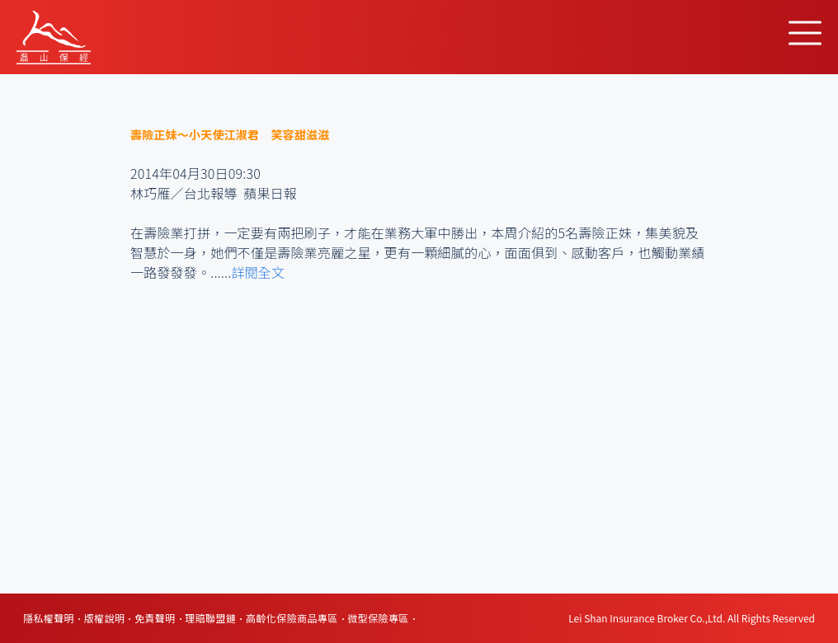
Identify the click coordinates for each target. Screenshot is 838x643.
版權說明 (104, 618)
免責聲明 (155, 618)
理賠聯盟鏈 (210, 618)
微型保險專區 (377, 618)
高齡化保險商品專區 (292, 618)
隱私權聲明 (48, 618)
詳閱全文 (258, 272)
